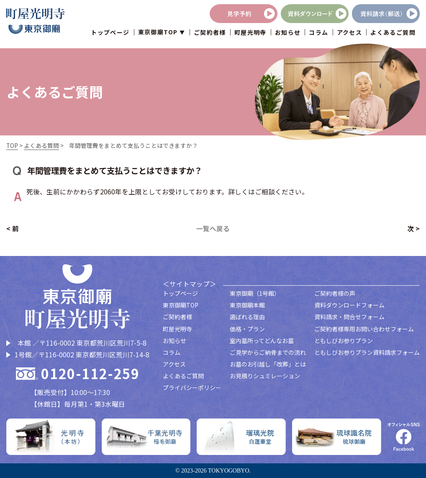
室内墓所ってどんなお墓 (262, 340)
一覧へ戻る (213, 228)
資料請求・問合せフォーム (349, 317)
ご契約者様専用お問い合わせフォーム (364, 329)
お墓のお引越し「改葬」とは (268, 364)
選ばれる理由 (247, 317)
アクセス (349, 32)
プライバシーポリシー (192, 387)
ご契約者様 (210, 32)
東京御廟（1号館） (255, 293)
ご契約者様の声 (334, 293)
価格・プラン (247, 329)
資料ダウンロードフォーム (349, 305)
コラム (318, 32)
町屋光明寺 (250, 32)
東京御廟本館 (247, 305)
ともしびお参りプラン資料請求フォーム (367, 352)
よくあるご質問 (393, 32)
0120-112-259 (90, 373)
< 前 (12, 228)
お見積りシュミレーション (265, 376)
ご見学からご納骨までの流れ (268, 352)
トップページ (110, 32)
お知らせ (288, 32)
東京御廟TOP (180, 305)
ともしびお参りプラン (343, 340)
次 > (413, 228)
